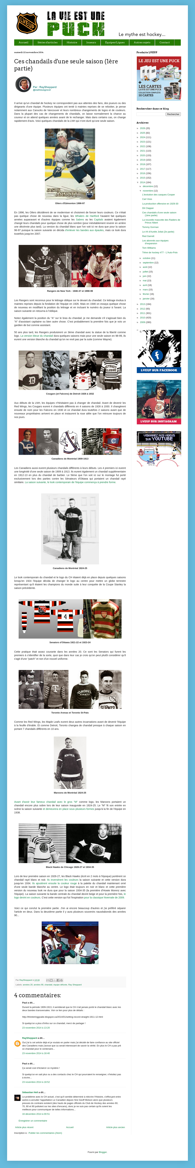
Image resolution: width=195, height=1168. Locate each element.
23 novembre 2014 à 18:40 (36, 1053)
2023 (143, 141)
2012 (143, 308)
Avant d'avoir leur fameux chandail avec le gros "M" (46, 801)
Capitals (98, 219)
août (145, 267)
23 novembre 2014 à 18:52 (36, 1082)
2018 (143, 164)
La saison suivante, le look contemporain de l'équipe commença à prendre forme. (70, 482)
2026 (143, 128)
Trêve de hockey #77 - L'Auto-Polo (159, 252)
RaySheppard (26, 980)
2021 (143, 150)
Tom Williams (149, 248)
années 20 (28, 984)
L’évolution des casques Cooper (158, 194)
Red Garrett (148, 236)
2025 (143, 133)
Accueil (69, 1127)
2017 (143, 169)
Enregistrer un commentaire (33, 1120)
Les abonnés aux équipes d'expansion (155, 242)
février (146, 294)
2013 (143, 304)
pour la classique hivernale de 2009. (104, 897)
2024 (143, 137)
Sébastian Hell (30, 1092)
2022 (143, 146)
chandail (48, 984)
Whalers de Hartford (87, 216)
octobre (147, 258)
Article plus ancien (115, 1127)
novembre (148, 190)
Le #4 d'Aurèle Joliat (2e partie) (158, 231)
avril (145, 285)
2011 (143, 313)
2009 (143, 322)
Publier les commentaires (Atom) (45, 1133)
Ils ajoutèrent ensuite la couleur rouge (54, 883)
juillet (146, 271)
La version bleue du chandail (37, 335)
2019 (143, 159)
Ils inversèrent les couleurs (62, 879)
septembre (148, 262)
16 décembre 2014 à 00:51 (36, 1114)
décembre (148, 186)
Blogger (103, 1152)
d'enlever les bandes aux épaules (84, 230)
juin (145, 276)
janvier (146, 298)
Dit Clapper (148, 208)
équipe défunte (60, 984)
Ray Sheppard (75, 984)
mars (146, 289)
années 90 (38, 984)
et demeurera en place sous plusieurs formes (68, 809)
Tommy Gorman (150, 227)
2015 (143, 177)
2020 (143, 155)
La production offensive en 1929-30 (160, 203)
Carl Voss (147, 199)
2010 (143, 317)
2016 (143, 173)
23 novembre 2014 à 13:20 (36, 1027)
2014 (143, 182)
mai (145, 280)
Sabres (80, 219)
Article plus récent (24, 1127)
